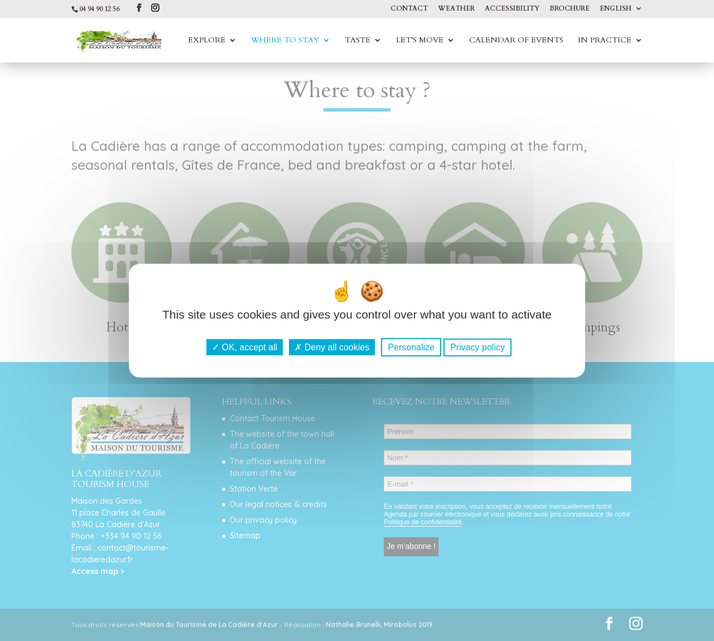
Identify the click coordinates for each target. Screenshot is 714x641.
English (615, 9)
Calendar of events (516, 40)
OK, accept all (244, 347)
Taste (357, 40)
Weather (456, 9)
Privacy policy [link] (477, 347)
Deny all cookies (332, 347)
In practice (604, 40)
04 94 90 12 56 (99, 8)
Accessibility (512, 9)
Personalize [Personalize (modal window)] (411, 347)
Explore (206, 40)
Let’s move (419, 40)
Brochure (569, 9)
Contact (409, 9)
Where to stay (285, 40)
